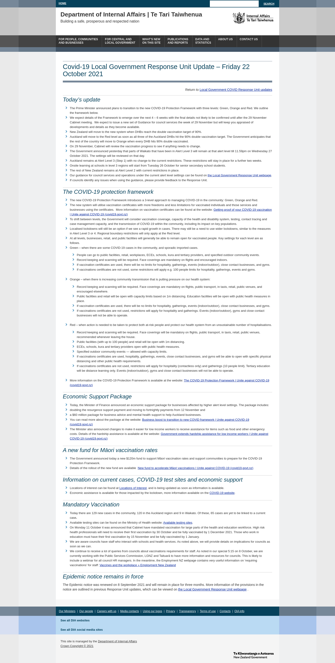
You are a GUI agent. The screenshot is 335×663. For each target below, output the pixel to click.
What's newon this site (151, 41)
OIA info (239, 611)
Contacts (225, 611)
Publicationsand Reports (178, 41)
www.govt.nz (254, 654)
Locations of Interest (133, 488)
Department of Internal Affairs (117, 641)
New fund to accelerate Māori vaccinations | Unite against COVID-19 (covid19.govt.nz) (195, 468)
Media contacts (129, 611)
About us (225, 39)
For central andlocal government (120, 41)
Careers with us (106, 611)
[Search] (234, 3)
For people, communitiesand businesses (78, 41)
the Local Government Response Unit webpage (239, 175)
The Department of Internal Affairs (242, 18)
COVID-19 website (221, 493)
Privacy (170, 611)
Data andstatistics (203, 41)
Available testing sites (177, 522)
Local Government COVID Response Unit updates (236, 90)
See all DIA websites (75, 620)
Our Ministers (67, 611)
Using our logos (152, 611)
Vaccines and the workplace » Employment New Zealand (138, 565)
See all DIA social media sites (81, 629)
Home (62, 3)
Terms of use (208, 611)
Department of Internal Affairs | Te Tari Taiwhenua (131, 14)
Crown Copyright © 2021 (77, 646)
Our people (86, 611)
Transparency (187, 611)
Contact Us (249, 39)
